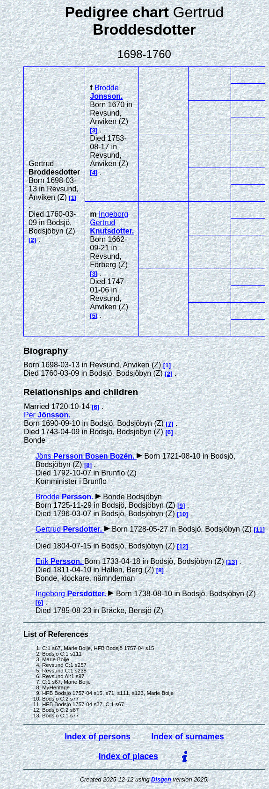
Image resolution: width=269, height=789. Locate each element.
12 (182, 546)
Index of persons (98, 736)
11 (259, 529)
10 (182, 514)
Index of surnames (187, 736)
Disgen (161, 779)
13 (231, 561)
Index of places (128, 756)
